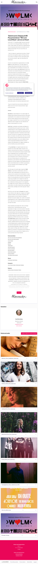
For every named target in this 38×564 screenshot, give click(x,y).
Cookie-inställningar (9, 92)
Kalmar (12, 270)
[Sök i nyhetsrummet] (36, 2)
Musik (14, 260)
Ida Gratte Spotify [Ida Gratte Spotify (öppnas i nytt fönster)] (11, 247)
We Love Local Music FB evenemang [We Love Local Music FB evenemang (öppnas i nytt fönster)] (15, 237)
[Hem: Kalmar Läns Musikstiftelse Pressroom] (18, 2)
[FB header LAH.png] (19, 523)
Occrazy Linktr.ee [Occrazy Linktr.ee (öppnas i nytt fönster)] (11, 253)
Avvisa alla (20, 92)
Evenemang (10, 260)
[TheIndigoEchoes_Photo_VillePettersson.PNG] (19, 473)
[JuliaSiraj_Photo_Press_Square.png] (19, 397)
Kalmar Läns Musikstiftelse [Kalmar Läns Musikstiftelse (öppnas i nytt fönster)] (19, 552)
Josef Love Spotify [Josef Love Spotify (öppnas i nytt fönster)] (11, 248)
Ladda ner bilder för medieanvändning (29, 333)
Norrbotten (16, 270)
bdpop (14, 265)
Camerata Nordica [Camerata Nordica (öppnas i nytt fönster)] (19, 554)
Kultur (16, 260)
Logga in (35, 562)
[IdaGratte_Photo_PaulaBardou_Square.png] (19, 346)
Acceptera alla (28, 92)
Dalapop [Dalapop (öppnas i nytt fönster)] (9, 242)
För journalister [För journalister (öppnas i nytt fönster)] (22, 562)
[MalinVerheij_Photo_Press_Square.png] (19, 422)
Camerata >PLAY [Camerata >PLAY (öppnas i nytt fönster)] (19, 555)
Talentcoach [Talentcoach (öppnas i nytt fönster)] (10, 245)
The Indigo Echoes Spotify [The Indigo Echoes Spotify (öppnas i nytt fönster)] (13, 255)
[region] (19, 89)
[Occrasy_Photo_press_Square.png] (19, 447)
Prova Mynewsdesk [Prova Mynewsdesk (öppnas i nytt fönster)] (14, 562)
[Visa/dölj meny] (2, 2)
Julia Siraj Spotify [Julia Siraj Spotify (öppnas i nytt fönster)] (11, 250)
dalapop (22, 265)
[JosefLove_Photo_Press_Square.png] (19, 372)
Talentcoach (18, 265)
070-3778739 (19, 325)
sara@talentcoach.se (19, 324)
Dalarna (9, 270)
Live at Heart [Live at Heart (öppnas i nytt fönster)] (10, 240)
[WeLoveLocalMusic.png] (19, 498)
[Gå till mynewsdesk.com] (5, 562)
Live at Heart (10, 265)
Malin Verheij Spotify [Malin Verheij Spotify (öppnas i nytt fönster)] (12, 251)
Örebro (20, 270)
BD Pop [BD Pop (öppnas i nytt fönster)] (9, 244)
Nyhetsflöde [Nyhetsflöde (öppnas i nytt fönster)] (29, 562)
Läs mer (19, 292)
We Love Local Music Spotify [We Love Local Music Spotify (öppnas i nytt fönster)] (13, 239)
